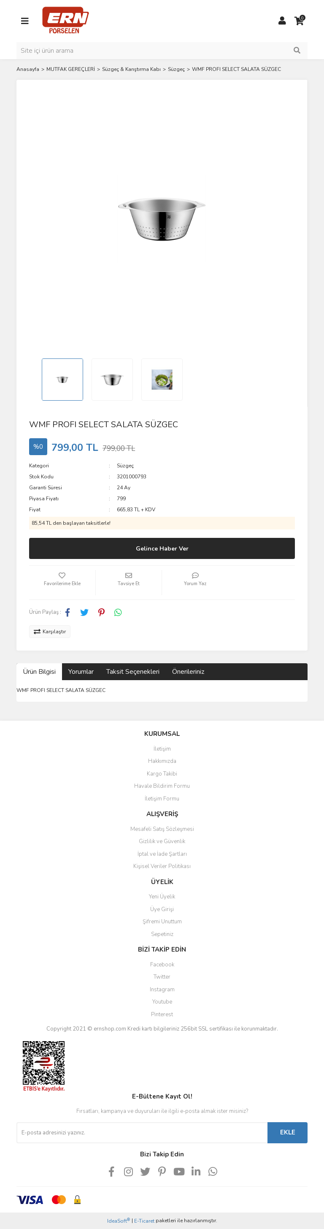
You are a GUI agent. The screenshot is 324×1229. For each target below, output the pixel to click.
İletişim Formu (162, 799)
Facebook (162, 965)
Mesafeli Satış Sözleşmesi (162, 829)
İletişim (162, 749)
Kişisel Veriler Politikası (162, 866)
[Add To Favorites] (62, 582)
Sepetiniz (162, 934)
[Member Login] (282, 21)
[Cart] (299, 21)
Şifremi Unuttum (162, 921)
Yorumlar (81, 671)
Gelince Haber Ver (162, 549)
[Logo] (65, 20)
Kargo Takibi (162, 774)
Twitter (162, 977)
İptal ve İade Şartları (162, 854)
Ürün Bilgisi (39, 671)
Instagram (162, 989)
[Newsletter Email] (141, 1132)
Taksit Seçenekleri (132, 671)
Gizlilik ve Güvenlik (162, 841)
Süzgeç (125, 465)
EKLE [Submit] (287, 1132)
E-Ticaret (144, 1221)
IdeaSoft (118, 1220)
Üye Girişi (162, 909)
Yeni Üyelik (162, 897)
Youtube (162, 1002)
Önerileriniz (188, 671)
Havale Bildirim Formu (162, 786)
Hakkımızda (162, 761)
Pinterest (162, 1014)
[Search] (162, 50)
